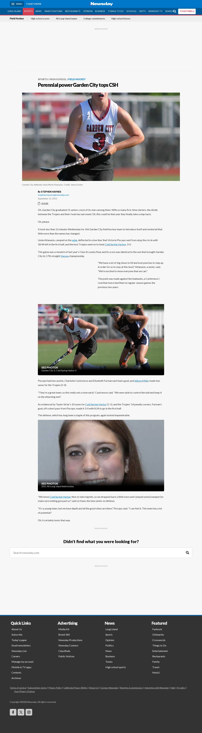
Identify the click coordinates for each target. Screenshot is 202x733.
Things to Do (116, 11)
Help (173, 687)
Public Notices (66, 656)
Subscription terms (37, 687)
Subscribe (17, 634)
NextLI (156, 672)
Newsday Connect (68, 645)
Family (156, 661)
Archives (16, 677)
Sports (28, 11)
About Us (17, 629)
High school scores (40, 18)
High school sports (115, 667)
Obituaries (158, 634)
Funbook (157, 629)
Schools (131, 11)
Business (100, 11)
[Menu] (17, 4)
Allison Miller (141, 380)
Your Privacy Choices (24, 691)
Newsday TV (155, 11)
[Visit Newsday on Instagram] (29, 712)
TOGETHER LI (187, 11)
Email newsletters (21, 645)
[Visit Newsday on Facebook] (13, 712)
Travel (155, 667)
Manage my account (22, 661)
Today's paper (19, 640)
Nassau (65, 255)
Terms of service (18, 687)
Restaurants (72, 11)
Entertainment (160, 650)
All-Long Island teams (66, 18)
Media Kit (63, 629)
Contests (16, 672)
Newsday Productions (70, 640)
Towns (109, 661)
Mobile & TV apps (21, 667)
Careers (16, 656)
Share (43, 203)
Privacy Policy (55, 687)
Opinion (87, 11)
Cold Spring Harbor (115, 244)
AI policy (181, 687)
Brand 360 (64, 634)
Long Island (14, 11)
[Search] (187, 553)
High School (58, 79)
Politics (109, 645)
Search (169, 11)
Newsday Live (19, 650)
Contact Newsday (109, 687)
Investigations (53, 11)
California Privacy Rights (75, 687)
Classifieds (64, 650)
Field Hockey (17, 18)
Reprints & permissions (131, 687)
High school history (120, 18)
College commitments (94, 18)
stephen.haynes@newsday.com (53, 195)
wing (74, 240)
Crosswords (158, 640)
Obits (142, 11)
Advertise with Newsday (157, 687)
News (39, 11)
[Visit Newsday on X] (21, 712)
